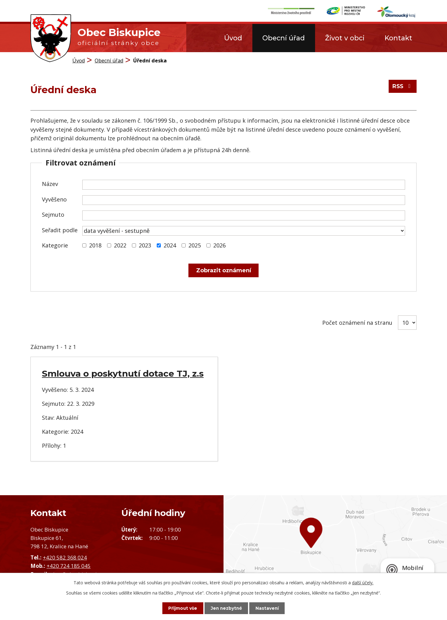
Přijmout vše (180, 608)
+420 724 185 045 (69, 565)
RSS (402, 87)
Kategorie (55, 245)
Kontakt (398, 38)
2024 (170, 245)
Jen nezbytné (226, 608)
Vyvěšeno (54, 199)
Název (50, 184)
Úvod (233, 38)
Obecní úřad (283, 38)
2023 (145, 245)
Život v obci (344, 38)
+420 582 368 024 (65, 557)
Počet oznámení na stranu (357, 322)
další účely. (362, 582)
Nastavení (270, 608)
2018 (95, 245)
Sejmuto (53, 214)
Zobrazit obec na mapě (335, 548)
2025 (194, 245)
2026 (219, 245)
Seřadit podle (60, 230)
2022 (120, 245)
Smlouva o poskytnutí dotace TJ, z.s (123, 373)
